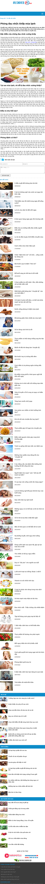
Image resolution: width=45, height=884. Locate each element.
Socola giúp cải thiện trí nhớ (17, 763)
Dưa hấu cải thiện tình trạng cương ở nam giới (22, 775)
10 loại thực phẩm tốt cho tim (17, 751)
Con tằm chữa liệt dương (16, 845)
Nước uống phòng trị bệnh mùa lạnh (27, 310)
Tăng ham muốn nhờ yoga (23, 402)
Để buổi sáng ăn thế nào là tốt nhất (26, 274)
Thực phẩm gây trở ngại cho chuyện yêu (28, 429)
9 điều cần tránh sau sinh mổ (17, 741)
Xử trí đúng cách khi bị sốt (23, 331)
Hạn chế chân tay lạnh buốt (24, 501)
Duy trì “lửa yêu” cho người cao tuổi (27, 564)
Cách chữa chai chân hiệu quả (25, 247)
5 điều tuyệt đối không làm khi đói (26, 184)
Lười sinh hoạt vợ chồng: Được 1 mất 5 (28, 573)
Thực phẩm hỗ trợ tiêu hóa (8, 870)
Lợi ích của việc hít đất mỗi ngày (25, 211)
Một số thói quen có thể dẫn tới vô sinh (28, 528)
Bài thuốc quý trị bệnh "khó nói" (25, 265)
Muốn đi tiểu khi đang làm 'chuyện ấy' (27, 349)
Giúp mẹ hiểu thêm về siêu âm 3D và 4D (20, 711)
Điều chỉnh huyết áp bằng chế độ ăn (10, 880)
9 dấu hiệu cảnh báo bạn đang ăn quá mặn (29, 673)
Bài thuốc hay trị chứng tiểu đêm (26, 358)
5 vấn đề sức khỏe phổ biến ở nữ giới (10, 868)
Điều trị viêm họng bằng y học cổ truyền (20, 822)
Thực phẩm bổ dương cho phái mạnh (27, 635)
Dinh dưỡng (4, 748)
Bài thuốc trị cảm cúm (6, 875)
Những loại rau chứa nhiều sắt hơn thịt (20, 787)
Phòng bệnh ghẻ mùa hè (23, 663)
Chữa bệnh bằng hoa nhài (16, 816)
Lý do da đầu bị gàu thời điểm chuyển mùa (29, 238)
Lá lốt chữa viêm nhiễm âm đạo (18, 828)
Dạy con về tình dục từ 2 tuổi (17, 717)
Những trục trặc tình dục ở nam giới (10, 878)
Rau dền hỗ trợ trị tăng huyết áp (18, 804)
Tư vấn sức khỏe (11, 18)
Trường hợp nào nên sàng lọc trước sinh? (21, 699)
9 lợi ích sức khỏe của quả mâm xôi (19, 833)
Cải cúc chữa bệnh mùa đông (17, 839)
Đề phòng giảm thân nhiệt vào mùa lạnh (28, 319)
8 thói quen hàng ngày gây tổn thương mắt (29, 220)
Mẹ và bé (3, 696)
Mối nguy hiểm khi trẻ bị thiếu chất (26, 644)
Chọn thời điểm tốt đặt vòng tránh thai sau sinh (23, 723)
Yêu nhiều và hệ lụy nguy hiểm (25, 555)
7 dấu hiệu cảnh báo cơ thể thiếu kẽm (27, 627)
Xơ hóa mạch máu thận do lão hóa (26, 600)
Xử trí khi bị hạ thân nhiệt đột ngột (26, 519)
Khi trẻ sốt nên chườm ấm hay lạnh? (27, 420)
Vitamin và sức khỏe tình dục (24, 582)
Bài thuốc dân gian (7, 800)
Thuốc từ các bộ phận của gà (17, 757)
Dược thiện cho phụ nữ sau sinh (18, 705)
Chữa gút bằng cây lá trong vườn (18, 810)
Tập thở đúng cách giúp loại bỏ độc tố (27, 618)
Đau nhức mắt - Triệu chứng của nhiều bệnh (29, 609)
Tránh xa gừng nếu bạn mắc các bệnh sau (29, 447)
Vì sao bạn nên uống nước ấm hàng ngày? (29, 483)
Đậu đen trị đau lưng (14, 793)
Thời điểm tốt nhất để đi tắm (24, 683)
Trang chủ (2, 18)
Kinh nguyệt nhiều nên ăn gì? (8, 873)
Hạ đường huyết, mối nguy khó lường (27, 537)
